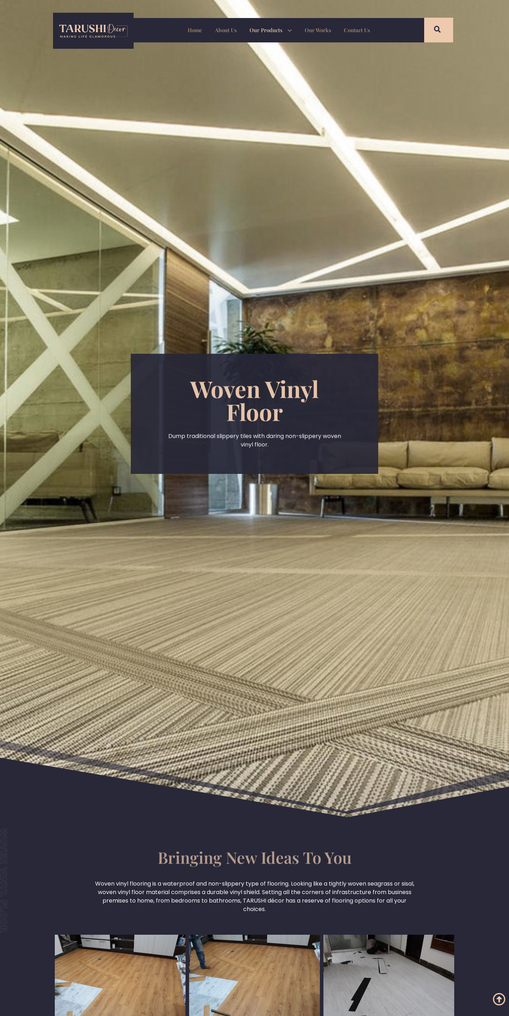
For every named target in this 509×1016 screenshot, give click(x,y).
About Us (228, 30)
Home (199, 30)
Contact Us (352, 30)
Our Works (315, 30)
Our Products (271, 31)
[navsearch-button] (433, 30)
